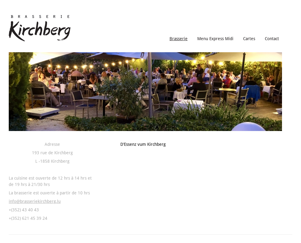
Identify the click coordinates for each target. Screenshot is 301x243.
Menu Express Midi (215, 38)
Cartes (249, 38)
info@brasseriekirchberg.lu (35, 201)
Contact (272, 38)
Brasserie (179, 38)
